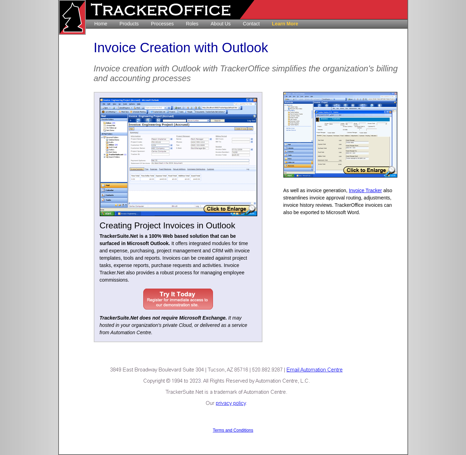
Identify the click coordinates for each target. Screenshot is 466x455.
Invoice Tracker (365, 190)
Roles (192, 23)
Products (129, 23)
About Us (221, 23)
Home (100, 23)
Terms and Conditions (233, 430)
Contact (251, 23)
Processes (162, 23)
